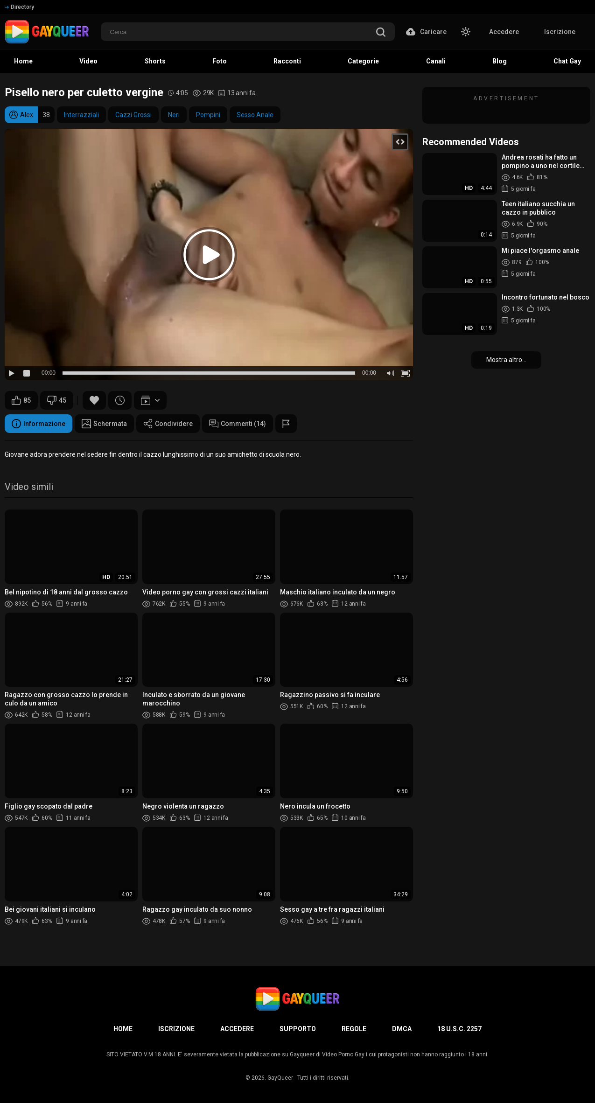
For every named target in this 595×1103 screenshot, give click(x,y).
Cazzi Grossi (133, 115)
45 (56, 400)
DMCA (402, 1029)
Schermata (104, 423)
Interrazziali (81, 115)
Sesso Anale (255, 115)
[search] (380, 33)
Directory (19, 7)
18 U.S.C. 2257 (459, 1029)
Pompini (208, 115)
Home (123, 1029)
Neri (174, 115)
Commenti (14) (237, 423)
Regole (354, 1029)
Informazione (38, 423)
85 (21, 400)
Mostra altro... (506, 359)
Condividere (168, 423)
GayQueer (280, 1078)
